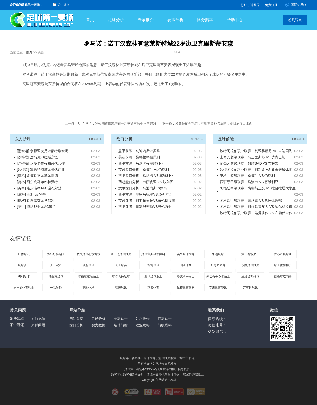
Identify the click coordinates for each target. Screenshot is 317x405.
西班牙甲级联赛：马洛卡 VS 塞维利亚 (249, 182)
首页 (90, 20)
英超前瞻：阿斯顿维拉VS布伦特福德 (146, 200)
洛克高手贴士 (186, 276)
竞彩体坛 (88, 287)
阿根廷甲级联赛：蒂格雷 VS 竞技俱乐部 (251, 200)
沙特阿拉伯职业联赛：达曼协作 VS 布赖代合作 (256, 213)
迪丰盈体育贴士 (23, 287)
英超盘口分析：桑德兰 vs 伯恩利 (143, 170)
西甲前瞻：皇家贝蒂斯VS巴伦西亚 (145, 207)
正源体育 (153, 287)
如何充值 (38, 319)
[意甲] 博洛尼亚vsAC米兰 (36, 207)
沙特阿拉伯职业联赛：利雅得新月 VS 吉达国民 (256, 151)
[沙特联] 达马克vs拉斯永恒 (37, 157)
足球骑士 (24, 265)
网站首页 (76, 319)
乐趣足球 (218, 254)
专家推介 (146, 20)
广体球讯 (24, 254)
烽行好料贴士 (56, 254)
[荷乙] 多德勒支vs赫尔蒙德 (37, 176)
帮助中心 (235, 20)
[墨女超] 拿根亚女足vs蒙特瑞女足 (42, 151)
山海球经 (186, 265)
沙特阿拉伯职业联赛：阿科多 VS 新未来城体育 (256, 170)
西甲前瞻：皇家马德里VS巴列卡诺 (145, 194)
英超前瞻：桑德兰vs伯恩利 (139, 157)
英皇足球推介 (186, 254)
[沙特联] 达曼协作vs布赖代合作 (41, 163)
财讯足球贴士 (153, 276)
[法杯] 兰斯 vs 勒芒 (31, 194)
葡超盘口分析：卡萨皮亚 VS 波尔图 (145, 182)
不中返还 (17, 325)
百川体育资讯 (218, 287)
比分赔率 (205, 20)
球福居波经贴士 (88, 276)
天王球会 (121, 265)
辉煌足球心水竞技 (88, 254)
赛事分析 (175, 20)
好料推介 (143, 319)
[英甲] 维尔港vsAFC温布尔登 (39, 188)
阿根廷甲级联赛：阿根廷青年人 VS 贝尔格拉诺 (256, 207)
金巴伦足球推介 (120, 254)
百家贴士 (165, 319)
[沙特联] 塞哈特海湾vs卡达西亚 (41, 170)
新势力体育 (218, 265)
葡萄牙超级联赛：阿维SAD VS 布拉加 (249, 163)
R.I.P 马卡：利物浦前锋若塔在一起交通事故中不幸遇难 (117, 123)
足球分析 (116, 20)
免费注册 (271, 5)
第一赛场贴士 (250, 254)
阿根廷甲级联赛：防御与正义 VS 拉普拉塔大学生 (258, 188)
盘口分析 (76, 325)
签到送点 (295, 20)
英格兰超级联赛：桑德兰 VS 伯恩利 (247, 176)
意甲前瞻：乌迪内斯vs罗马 (139, 151)
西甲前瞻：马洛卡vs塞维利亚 (140, 163)
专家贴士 (121, 319)
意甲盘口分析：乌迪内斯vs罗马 (142, 188)
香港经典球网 (283, 254)
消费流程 (17, 319)
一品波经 (56, 287)
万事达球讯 (250, 287)
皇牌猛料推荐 (250, 276)
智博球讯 (153, 265)
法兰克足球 (56, 276)
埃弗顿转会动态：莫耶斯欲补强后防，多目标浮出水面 (213, 123)
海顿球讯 (121, 287)
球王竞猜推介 (283, 265)
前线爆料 (165, 325)
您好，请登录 (250, 5)
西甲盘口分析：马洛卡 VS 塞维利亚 (145, 176)
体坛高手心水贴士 (218, 276)
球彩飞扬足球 (121, 276)
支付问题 (38, 325)
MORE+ (95, 139)
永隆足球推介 (250, 265)
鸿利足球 (24, 276)
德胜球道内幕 (283, 276)
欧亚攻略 (143, 325)
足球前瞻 (121, 325)
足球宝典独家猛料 (153, 254)
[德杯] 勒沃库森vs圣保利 (35, 200)
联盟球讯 (88, 265)
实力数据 (98, 325)
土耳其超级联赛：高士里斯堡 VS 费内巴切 (252, 157)
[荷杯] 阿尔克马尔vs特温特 (37, 182)
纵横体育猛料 (186, 287)
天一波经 (56, 265)
